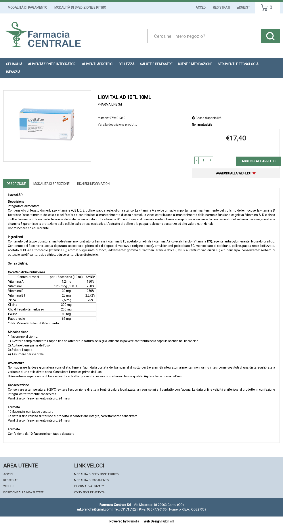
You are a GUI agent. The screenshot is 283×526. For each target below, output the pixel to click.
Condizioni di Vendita (89, 492)
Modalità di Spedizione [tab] (51, 183)
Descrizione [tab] (16, 183)
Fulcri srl (167, 521)
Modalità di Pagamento (27, 7)
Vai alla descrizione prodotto (117, 124)
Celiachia (14, 64)
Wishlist (243, 7)
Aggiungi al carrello (258, 161)
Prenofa (133, 521)
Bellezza (126, 64)
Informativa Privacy (89, 486)
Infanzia (13, 72)
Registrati (221, 7)
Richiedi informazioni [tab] (93, 183)
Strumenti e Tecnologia (238, 64)
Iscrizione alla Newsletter (23, 492)
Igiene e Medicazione (195, 64)
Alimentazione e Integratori (52, 64)
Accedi (201, 7)
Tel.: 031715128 (125, 509)
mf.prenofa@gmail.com (94, 509)
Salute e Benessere (156, 64)
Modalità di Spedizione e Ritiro (80, 7)
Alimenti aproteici (97, 64)
